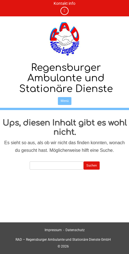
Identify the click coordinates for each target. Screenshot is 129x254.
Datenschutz (75, 230)
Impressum (53, 230)
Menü (65, 101)
